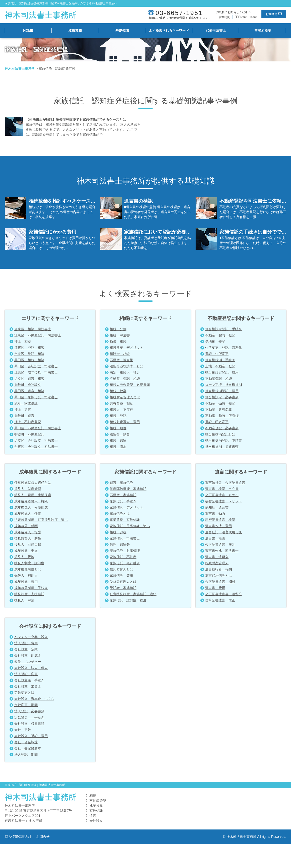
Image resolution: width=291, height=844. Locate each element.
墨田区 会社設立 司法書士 (36, 366)
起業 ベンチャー (27, 662)
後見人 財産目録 (27, 544)
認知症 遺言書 (217, 507)
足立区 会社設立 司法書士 (36, 440)
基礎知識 (122, 30)
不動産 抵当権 (121, 360)
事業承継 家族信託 (125, 520)
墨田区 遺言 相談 (29, 391)
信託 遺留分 (120, 544)
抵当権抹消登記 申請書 (223, 440)
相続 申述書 (120, 335)
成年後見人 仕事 (27, 513)
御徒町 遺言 (24, 416)
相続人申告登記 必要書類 (130, 385)
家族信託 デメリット (126, 507)
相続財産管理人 (217, 563)
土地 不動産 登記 (220, 366)
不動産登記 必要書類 (222, 428)
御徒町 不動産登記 (29, 434)
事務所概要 (263, 30)
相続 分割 (118, 329)
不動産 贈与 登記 (220, 335)
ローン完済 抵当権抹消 (223, 385)
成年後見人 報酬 (27, 532)
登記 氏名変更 (217, 422)
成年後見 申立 (26, 551)
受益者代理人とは (123, 582)
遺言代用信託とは (218, 575)
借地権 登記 (215, 341)
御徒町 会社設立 (27, 385)
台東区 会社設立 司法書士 (36, 447)
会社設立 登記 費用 (31, 736)
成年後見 (96, 806)
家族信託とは (120, 513)
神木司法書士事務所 (20, 68)
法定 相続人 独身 (125, 372)
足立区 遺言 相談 (29, 378)
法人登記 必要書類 (29, 711)
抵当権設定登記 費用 (222, 372)
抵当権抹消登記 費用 (222, 391)
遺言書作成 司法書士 (222, 551)
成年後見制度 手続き (31, 588)
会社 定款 (22, 730)
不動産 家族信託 (123, 495)
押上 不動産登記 (27, 422)
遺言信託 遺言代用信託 (223, 532)
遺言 (92, 816)
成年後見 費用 (26, 582)
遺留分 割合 (120, 434)
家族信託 (96, 811)
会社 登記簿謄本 (27, 748)
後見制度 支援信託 (29, 594)
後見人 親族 (24, 557)
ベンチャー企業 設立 (31, 637)
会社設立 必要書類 (29, 723)
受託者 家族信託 (123, 588)
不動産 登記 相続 (125, 378)
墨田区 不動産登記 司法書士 (37, 428)
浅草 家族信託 (26, 403)
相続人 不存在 (121, 409)
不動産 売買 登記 (220, 403)
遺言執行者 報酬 (218, 569)
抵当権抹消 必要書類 (222, 447)
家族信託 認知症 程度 (128, 600)
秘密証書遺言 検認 (220, 520)
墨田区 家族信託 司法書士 (36, 397)
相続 (92, 796)
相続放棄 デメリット (126, 348)
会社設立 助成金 (27, 655)
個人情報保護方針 (18, 837)
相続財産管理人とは (125, 397)
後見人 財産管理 (27, 489)
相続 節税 (118, 532)
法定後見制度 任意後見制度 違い (41, 520)
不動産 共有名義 (218, 409)
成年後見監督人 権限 (31, 501)
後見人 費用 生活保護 (32, 495)
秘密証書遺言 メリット (223, 501)
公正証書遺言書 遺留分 (223, 594)
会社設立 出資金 (27, 686)
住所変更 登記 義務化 (223, 348)
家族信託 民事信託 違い (130, 526)
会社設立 (96, 821)
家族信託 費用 (121, 575)
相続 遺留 (118, 440)
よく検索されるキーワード (169, 30)
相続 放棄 (118, 391)
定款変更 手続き (29, 717)
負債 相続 (118, 341)
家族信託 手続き (123, 501)
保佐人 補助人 (26, 575)
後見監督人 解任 (27, 538)
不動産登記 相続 (218, 378)
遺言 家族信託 (121, 482)
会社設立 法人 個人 (31, 668)
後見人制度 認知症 (29, 563)
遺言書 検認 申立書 (222, 489)
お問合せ (43, 837)
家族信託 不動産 (123, 557)
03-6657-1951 (179, 13)
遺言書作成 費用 (218, 526)
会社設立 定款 (26, 649)
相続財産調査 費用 (125, 422)
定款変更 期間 (26, 705)
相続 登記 (118, 416)
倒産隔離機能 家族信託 (128, 489)
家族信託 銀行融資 (125, 563)
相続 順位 (118, 428)
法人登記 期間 (26, 754)
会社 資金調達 (26, 742)
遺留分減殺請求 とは (126, 366)
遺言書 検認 (215, 538)
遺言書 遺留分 (217, 557)
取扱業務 (75, 30)
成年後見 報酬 (26, 526)
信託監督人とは (121, 569)
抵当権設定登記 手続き (223, 329)
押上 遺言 (22, 409)
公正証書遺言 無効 (220, 544)
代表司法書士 (216, 30)
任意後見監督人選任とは (32, 482)
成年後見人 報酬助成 (31, 507)
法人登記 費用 (26, 643)
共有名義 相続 (121, 403)
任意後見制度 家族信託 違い (133, 594)
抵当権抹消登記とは (220, 434)
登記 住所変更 (217, 354)
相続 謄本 (118, 447)
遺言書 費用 (215, 588)
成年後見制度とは (27, 569)
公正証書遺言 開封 (220, 582)
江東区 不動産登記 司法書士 (37, 335)
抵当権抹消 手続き (220, 360)
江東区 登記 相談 (29, 348)
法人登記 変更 (26, 674)
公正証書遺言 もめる (222, 495)
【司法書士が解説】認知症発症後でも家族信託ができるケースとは (76, 119)
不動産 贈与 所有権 (222, 416)
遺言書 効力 (215, 513)
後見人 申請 (24, 600)
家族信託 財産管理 (125, 551)
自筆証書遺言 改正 (220, 600)
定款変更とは (24, 692)
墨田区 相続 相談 (29, 360)
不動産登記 (97, 801)
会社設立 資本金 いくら (34, 699)
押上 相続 (22, 341)
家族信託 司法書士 (125, 538)
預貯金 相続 (120, 354)
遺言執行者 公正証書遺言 (225, 482)
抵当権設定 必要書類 (222, 397)
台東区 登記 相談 (29, 354)
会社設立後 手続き (29, 680)
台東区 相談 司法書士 (32, 329)
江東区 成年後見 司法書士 (36, 372)
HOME (28, 30)
